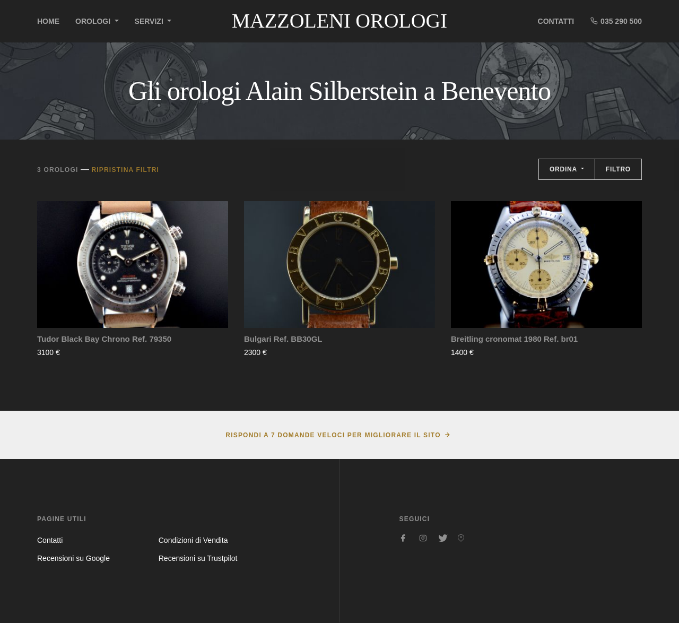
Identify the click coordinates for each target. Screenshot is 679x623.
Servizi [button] (150, 21)
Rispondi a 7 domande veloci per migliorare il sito (332, 435)
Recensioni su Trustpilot (198, 558)
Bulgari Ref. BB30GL (283, 338)
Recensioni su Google (73, 558)
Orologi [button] (93, 21)
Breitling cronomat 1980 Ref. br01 (514, 338)
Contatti (556, 21)
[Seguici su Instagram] (422, 538)
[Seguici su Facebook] (403, 538)
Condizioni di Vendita (193, 540)
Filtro (618, 169)
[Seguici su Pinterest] (461, 538)
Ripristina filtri (125, 170)
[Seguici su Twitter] (441, 538)
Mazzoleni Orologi (339, 21)
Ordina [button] (564, 169)
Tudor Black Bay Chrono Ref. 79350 (104, 338)
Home (48, 21)
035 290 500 (616, 20)
